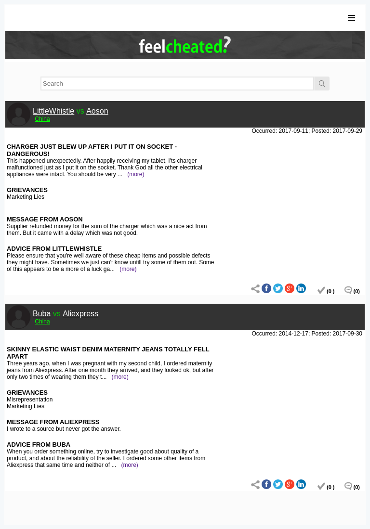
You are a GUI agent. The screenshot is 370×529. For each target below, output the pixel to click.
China (42, 119)
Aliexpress (80, 314)
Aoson (97, 111)
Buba (42, 314)
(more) (135, 174)
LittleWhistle (53, 111)
